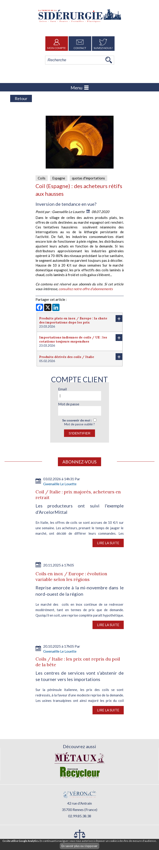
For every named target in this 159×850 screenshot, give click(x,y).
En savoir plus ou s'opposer (79, 846)
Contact (80, 43)
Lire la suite (108, 543)
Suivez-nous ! (103, 43)
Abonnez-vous (79, 461)
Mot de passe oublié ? (79, 424)
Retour (21, 98)
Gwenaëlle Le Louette (68, 212)
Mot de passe (68, 404)
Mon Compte (56, 43)
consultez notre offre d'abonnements (86, 289)
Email (62, 389)
